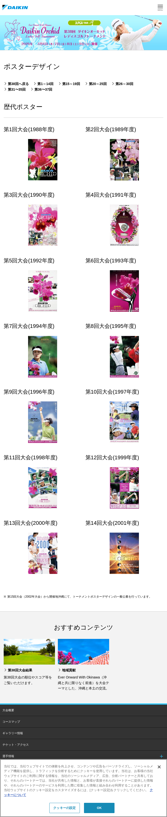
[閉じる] (159, 767)
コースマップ (11, 721)
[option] (83, 32)
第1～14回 (45, 84)
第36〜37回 (43, 89)
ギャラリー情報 (12, 733)
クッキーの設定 (64, 808)
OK (99, 808)
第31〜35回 (17, 89)
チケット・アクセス (15, 744)
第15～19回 (71, 84)
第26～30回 (124, 84)
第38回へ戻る (18, 84)
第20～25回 (98, 84)
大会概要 (8, 710)
